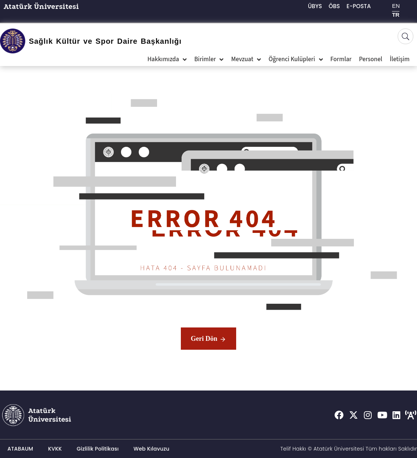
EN (396, 6)
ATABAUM (20, 448)
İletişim (400, 59)
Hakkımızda (167, 59)
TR (396, 14)
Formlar (341, 59)
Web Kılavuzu (152, 448)
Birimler (209, 59)
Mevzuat (246, 59)
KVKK (55, 448)
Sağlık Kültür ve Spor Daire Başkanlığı (105, 41)
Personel (370, 59)
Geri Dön (209, 339)
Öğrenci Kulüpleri (295, 59)
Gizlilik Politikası (98, 448)
